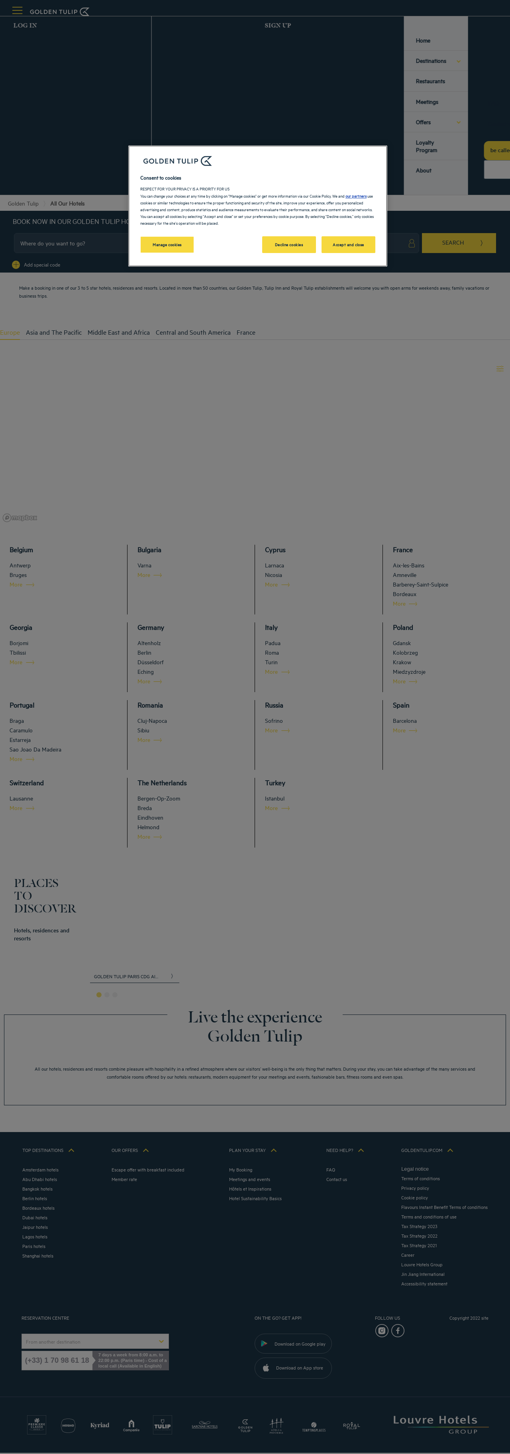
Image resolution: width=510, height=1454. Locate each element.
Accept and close (348, 244)
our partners (356, 195)
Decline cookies (289, 244)
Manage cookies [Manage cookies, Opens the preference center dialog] (167, 244)
